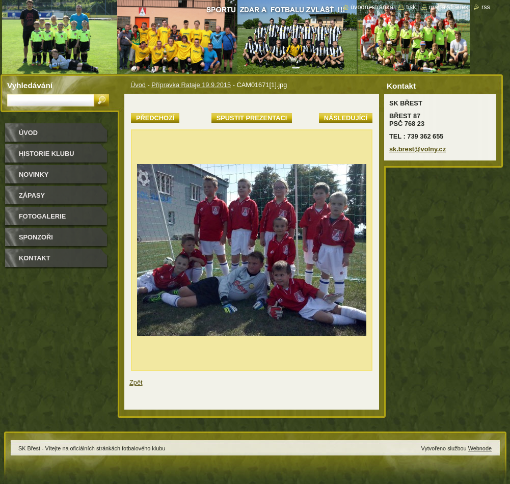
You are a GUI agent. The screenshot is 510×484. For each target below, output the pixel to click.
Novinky (33, 174)
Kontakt (34, 258)
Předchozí (155, 118)
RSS (485, 7)
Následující (345, 118)
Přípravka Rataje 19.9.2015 (191, 85)
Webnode (480, 448)
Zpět (136, 382)
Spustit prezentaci (252, 118)
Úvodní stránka (372, 7)
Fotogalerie (42, 216)
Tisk (411, 7)
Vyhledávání (29, 85)
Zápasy (32, 195)
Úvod (138, 85)
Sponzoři (36, 237)
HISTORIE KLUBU (46, 153)
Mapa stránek (449, 7)
